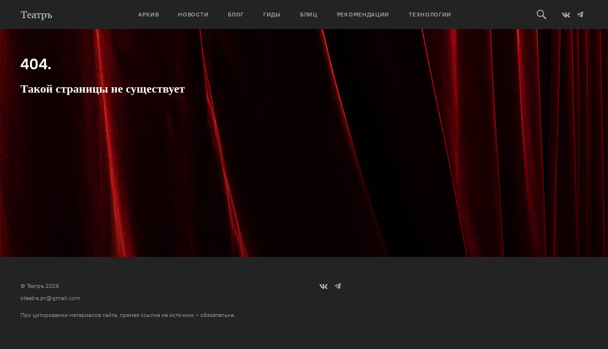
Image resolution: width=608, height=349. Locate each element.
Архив (148, 14)
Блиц (309, 14)
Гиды (272, 14)
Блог (236, 14)
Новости (193, 14)
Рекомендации (363, 14)
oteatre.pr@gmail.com (50, 297)
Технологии (430, 14)
